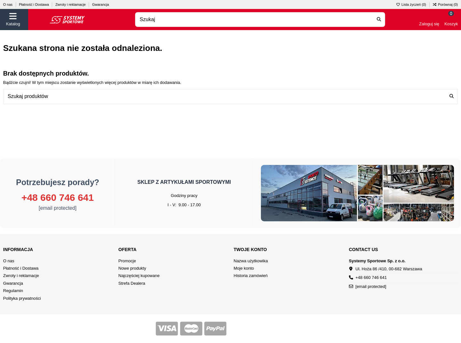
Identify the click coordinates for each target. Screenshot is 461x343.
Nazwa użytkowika (251, 260)
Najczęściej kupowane (139, 275)
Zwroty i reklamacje (71, 4)
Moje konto (244, 268)
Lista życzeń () (411, 4)
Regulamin (13, 290)
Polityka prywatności (22, 298)
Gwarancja (100, 4)
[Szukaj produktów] (451, 96)
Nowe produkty (132, 268)
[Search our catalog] (379, 19)
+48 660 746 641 (57, 197)
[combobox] (260, 19)
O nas (8, 4)
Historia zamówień (251, 275)
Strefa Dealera (131, 283)
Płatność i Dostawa (34, 4)
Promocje (127, 260)
